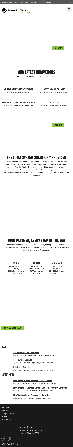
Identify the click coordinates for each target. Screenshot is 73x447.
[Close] (70, 2)
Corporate (4, 410)
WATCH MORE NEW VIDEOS (13, 327)
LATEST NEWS (7, 374)
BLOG (4, 346)
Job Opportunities (7, 413)
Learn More (47, 2)
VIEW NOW (58, 124)
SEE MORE (58, 48)
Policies (4, 416)
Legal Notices (6, 419)
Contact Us (5, 407)
